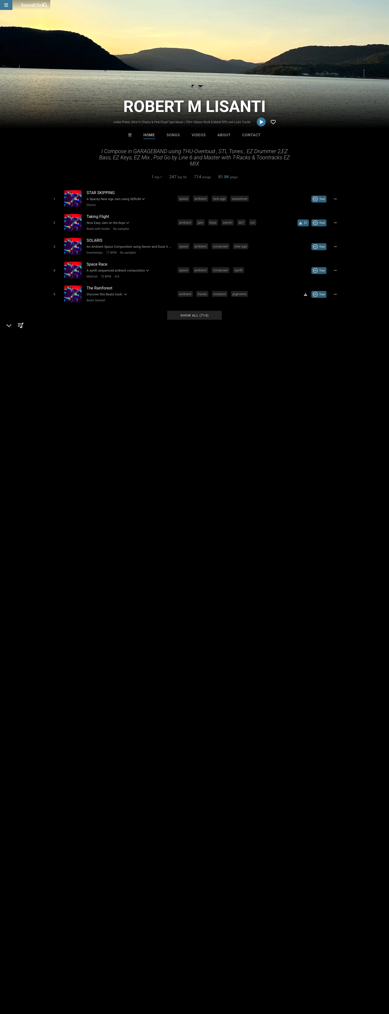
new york (162, 799)
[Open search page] (384, 5)
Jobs (76, 984)
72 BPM (104, 272)
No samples (120, 227)
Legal (142, 984)
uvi (254, 221)
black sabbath (145, 808)
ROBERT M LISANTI (67, 658)
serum (228, 221)
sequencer (241, 198)
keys (214, 221)
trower (109, 817)
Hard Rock (74, 675)
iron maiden (172, 808)
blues (117, 799)
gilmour (231, 808)
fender (99, 808)
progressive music (257, 808)
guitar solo (317, 799)
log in (296, 768)
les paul (284, 808)
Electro (90, 205)
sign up (278, 768)
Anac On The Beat (215, 908)
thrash (131, 799)
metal (85, 799)
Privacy (127, 984)
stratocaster (89, 817)
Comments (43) (276, 658)
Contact (251, 135)
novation (220, 289)
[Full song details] (337, 198)
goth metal (56, 808)
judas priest (79, 808)
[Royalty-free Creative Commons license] (320, 198)
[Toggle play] (53, 199)
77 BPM (110, 250)
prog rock (242, 799)
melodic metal (291, 799)
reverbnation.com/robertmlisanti (80, 694)
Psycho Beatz (133, 908)
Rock (58, 675)
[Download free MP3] (307, 289)
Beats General (94, 295)
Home (149, 135)
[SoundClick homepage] (32, 5)
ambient (201, 198)
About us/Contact (52, 984)
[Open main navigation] (6, 5)
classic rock (265, 799)
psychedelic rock (61, 817)
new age (220, 198)
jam (201, 221)
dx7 (242, 221)
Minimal (90, 272)
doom (191, 808)
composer (221, 243)
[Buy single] (305, 221)
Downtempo (93, 250)
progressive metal (214, 799)
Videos (199, 135)
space (184, 198)
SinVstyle (174, 908)
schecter (302, 808)
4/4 (115, 272)
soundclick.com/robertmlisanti (79, 687)
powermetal (119, 808)
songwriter (56, 799)
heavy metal (184, 799)
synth (239, 266)
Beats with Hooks (96, 227)
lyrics (145, 799)
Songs (173, 135)
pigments (240, 289)
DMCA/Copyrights (100, 984)
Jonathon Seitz (256, 908)
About (223, 135)
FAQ (29, 984)
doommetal (210, 808)
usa (72, 799)
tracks (203, 289)
